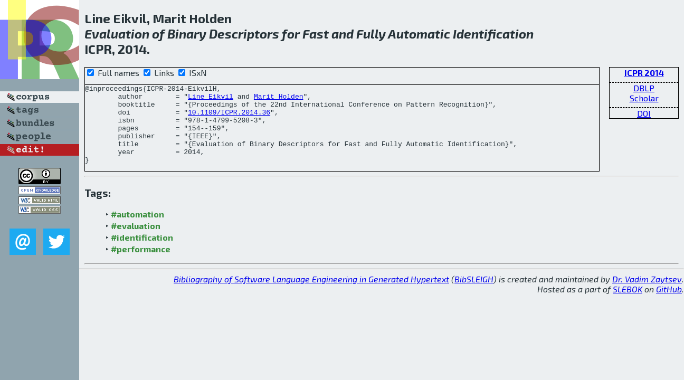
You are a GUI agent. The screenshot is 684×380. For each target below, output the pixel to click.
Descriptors (244, 33)
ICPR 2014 (644, 73)
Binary (186, 33)
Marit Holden (278, 99)
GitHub (669, 305)
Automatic (419, 33)
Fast (315, 33)
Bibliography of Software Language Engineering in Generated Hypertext (311, 295)
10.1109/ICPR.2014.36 (229, 118)
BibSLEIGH (473, 295)
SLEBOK (627, 305)
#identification (142, 253)
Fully (371, 33)
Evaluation (116, 33)
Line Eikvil (210, 99)
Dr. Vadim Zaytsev (647, 295)
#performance (140, 265)
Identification (493, 33)
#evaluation (135, 241)
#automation (137, 230)
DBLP (643, 88)
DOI (644, 113)
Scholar (644, 98)
